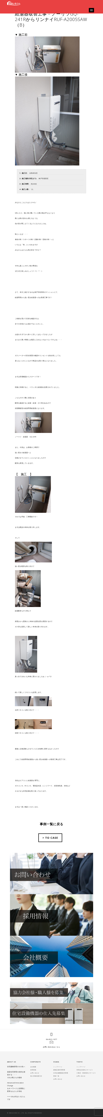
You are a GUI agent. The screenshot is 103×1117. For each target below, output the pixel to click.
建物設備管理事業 (59, 1070)
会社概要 (33, 1067)
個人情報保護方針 (36, 1076)
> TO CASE (50, 844)
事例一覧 (56, 1076)
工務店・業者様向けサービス (86, 1073)
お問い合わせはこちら (51, 1047)
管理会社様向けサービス (85, 1070)
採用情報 (33, 1070)
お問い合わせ (34, 1073)
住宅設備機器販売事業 (60, 1073)
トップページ (57, 1067)
